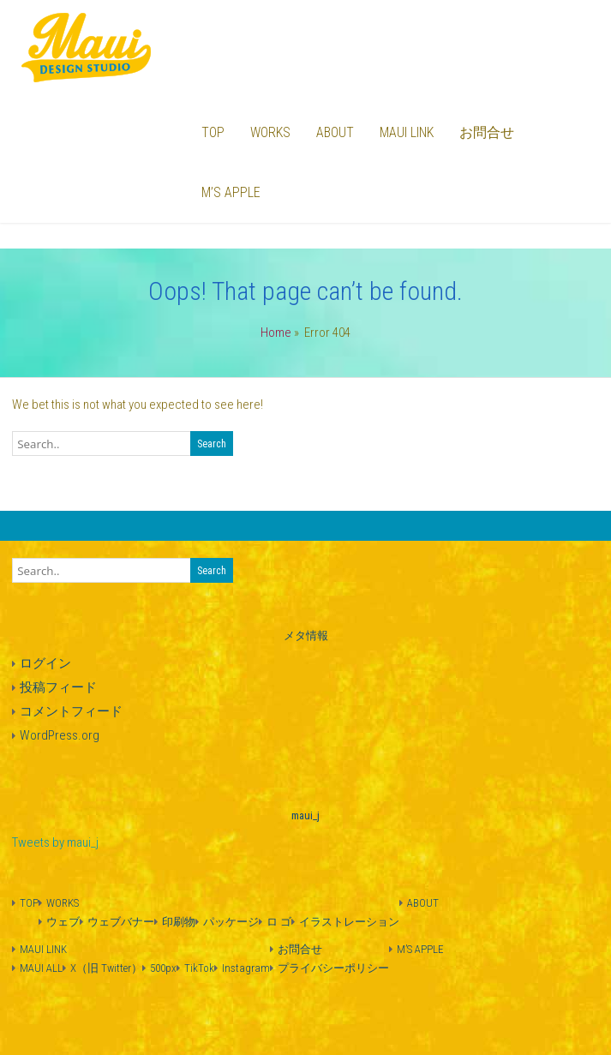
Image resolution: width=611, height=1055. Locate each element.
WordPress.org (59, 735)
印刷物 (178, 921)
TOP (213, 132)
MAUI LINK (407, 132)
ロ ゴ (279, 921)
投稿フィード (58, 687)
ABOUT (335, 132)
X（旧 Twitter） (106, 968)
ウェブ (63, 921)
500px (163, 968)
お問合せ (486, 132)
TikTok (199, 968)
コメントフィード (71, 711)
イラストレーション (349, 921)
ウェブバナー (120, 921)
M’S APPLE (231, 192)
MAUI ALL (41, 968)
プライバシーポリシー (333, 968)
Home (276, 332)
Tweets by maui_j (55, 842)
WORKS (270, 132)
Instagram (246, 968)
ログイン (45, 663)
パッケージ (231, 921)
